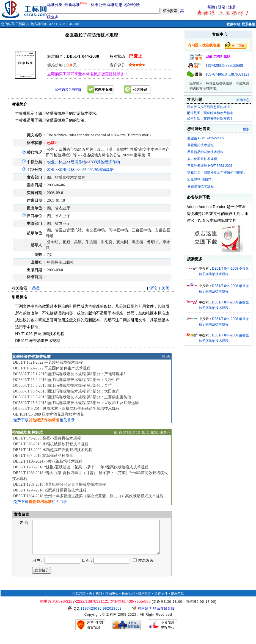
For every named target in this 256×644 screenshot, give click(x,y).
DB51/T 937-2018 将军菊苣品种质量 (43, 456)
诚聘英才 (144, 600)
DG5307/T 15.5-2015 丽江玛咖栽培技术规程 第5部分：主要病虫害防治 (72, 397)
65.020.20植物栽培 (98, 170)
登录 (221, 7)
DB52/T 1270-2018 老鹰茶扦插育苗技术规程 (50, 490)
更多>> (165, 432)
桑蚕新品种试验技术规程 (205, 152)
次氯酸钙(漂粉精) (200, 179)
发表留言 (21, 514)
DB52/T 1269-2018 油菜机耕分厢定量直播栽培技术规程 (59, 484)
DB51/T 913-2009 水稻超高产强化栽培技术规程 (52, 450)
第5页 (155, 432)
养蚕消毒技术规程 (200, 186)
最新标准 (72, 5)
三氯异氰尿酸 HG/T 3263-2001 (210, 166)
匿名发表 (143, 567)
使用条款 (177, 600)
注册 (232, 7)
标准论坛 (132, 5)
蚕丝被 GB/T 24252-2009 (205, 138)
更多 (246, 129)
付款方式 (79, 600)
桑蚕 (36, 288)
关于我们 (95, 600)
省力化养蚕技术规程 (202, 159)
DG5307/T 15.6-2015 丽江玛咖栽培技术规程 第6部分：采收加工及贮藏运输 (76, 403)
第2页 (127, 432)
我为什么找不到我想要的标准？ (210, 107)
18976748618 (216, 74)
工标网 (20, 24)
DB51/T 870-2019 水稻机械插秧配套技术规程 (51, 444)
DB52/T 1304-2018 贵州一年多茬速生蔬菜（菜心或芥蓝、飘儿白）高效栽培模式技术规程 (88, 496)
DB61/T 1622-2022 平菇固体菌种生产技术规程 (51, 368)
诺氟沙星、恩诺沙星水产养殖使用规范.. (216, 173)
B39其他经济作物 (105, 162)
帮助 (211, 7)
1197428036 (214, 65)
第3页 (136, 432)
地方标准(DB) (41, 24)
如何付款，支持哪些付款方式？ (210, 118)
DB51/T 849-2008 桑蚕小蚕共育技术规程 (47, 438)
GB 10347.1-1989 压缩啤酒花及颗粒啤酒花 (48, 414)
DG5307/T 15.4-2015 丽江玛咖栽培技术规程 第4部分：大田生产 (66, 391)
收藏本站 (233, 24)
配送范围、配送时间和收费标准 (210, 113)
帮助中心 (242, 100)
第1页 (166, 356)
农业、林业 (56, 162)
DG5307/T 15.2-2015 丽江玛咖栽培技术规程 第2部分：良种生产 (66, 380)
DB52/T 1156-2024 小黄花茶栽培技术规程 (48, 461)
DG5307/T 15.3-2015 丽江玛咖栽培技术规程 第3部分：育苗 (62, 385)
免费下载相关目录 (44, 420)
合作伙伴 (161, 600)
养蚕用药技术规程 (200, 145)
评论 (153, 288)
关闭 (165, 288)
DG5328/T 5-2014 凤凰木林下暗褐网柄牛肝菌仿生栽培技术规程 (66, 409)
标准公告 (98, 5)
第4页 (146, 432)
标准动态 (114, 5)
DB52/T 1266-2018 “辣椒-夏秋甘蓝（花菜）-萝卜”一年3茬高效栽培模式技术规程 (80, 467)
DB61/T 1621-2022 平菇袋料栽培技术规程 (48, 362)
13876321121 (238, 74)
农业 (51, 170)
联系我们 (128, 600)
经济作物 (78, 162)
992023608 (234, 65)
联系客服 (248, 24)
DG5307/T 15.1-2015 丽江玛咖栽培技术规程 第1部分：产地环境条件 (70, 374)
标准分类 (54, 5)
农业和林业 (68, 170)
